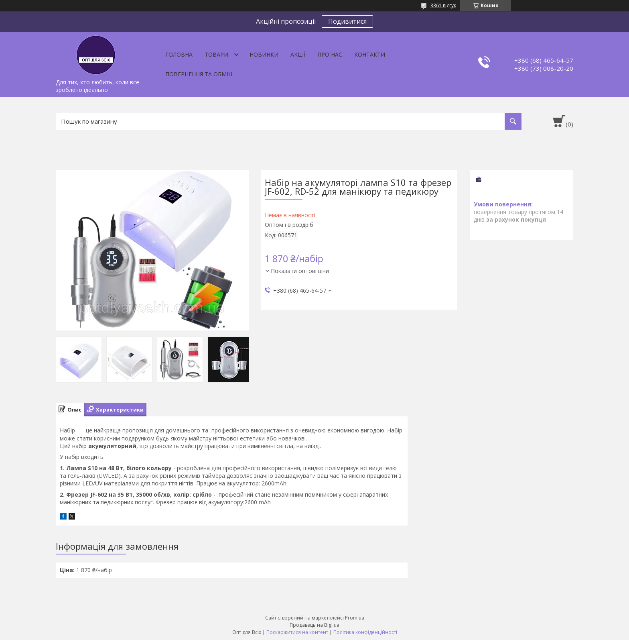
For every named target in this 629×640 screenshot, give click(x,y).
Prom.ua (354, 617)
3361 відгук (443, 5)
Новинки (264, 54)
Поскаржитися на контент (297, 632)
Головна (179, 54)
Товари (216, 54)
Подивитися (347, 21)
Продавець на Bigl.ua (314, 625)
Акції (297, 54)
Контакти (369, 54)
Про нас (329, 54)
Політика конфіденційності (365, 632)
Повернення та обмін (198, 74)
